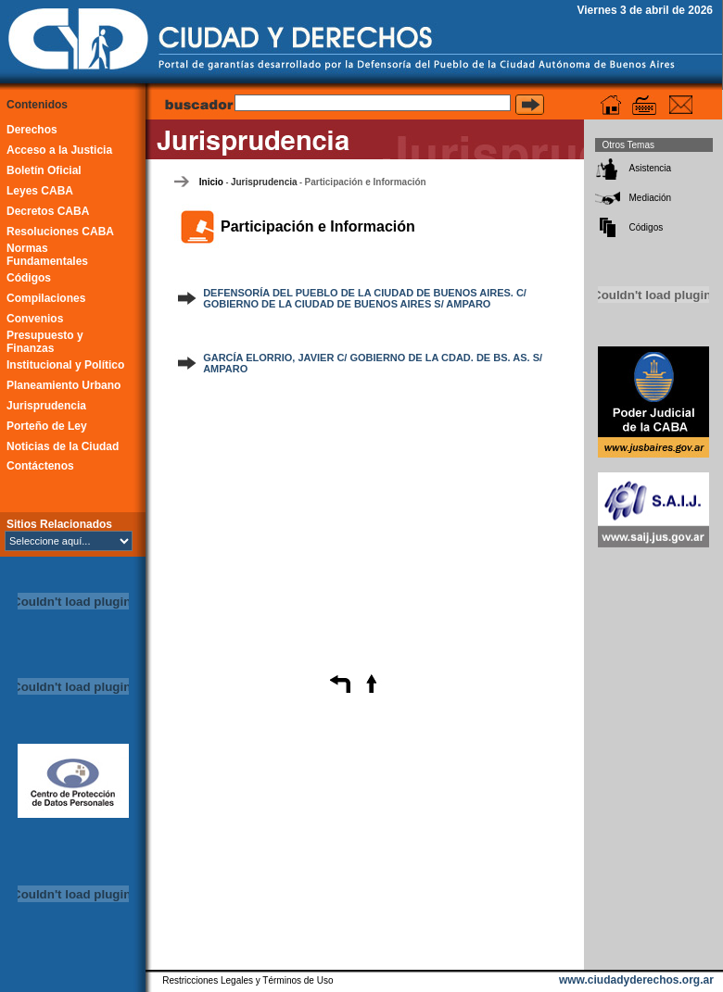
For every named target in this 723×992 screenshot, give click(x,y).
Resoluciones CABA (60, 231)
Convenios (34, 318)
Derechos (31, 129)
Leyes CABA (39, 190)
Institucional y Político (65, 364)
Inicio (211, 182)
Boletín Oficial (44, 170)
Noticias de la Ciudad (62, 446)
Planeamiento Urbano (63, 385)
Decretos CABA (47, 211)
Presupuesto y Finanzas (44, 342)
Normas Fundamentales (47, 255)
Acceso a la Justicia (59, 150)
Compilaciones (45, 298)
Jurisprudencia (46, 405)
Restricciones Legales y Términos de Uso (247, 980)
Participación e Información (365, 182)
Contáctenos (40, 465)
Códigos (28, 277)
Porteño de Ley (46, 426)
